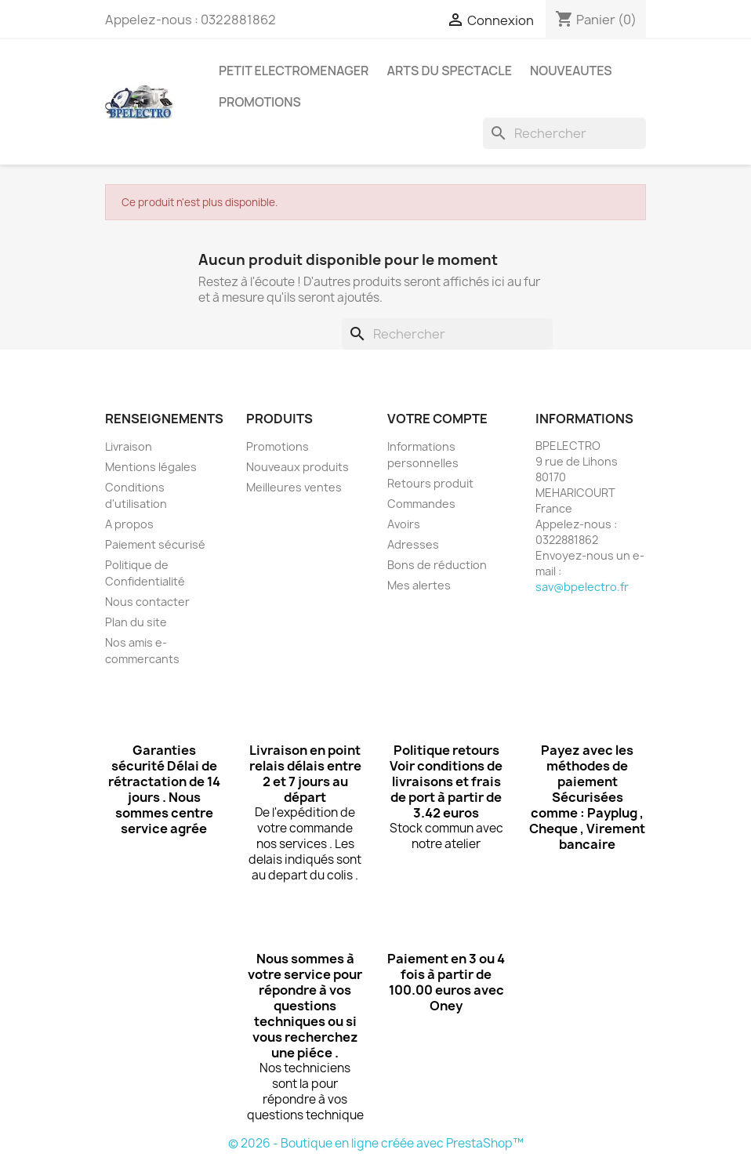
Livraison (128, 446)
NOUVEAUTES (571, 70)
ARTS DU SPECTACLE (449, 70)
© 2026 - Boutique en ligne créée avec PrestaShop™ (376, 1143)
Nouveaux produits (297, 466)
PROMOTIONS (260, 102)
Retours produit (430, 483)
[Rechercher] (564, 133)
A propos (129, 524)
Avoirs (403, 524)
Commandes (421, 503)
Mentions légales (151, 466)
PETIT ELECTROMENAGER (293, 70)
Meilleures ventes (294, 487)
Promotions (277, 446)
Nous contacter (147, 601)
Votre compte (437, 418)
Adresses (413, 544)
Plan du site (136, 622)
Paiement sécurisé (155, 544)
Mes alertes (419, 585)
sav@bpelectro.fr (582, 586)
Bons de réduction (437, 564)
